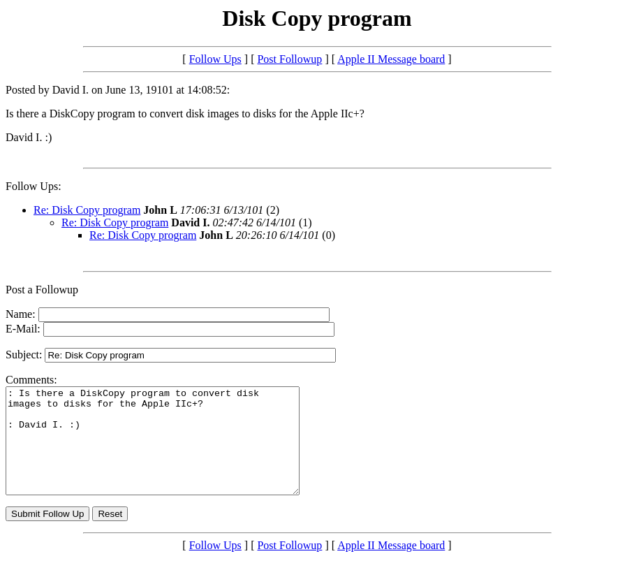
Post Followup (289, 59)
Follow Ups (215, 59)
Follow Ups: (33, 186)
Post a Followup (42, 289)
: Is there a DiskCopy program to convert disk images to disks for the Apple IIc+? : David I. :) (170, 451)
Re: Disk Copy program (87, 210)
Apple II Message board (391, 59)
